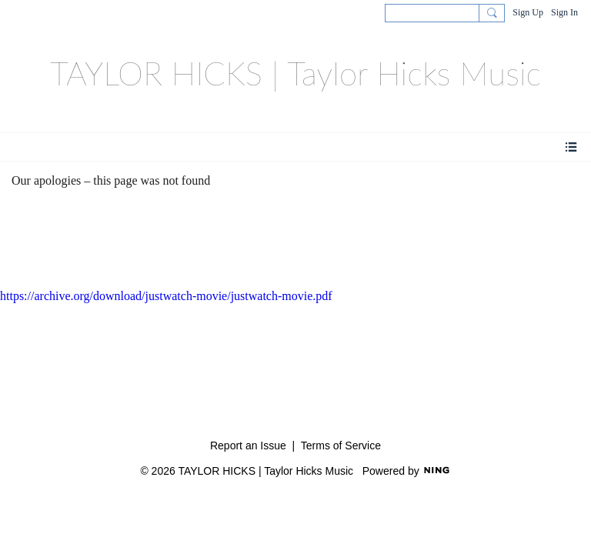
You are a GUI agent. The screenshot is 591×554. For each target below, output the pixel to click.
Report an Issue (248, 445)
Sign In (564, 12)
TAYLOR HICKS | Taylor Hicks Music (295, 73)
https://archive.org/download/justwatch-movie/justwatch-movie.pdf (166, 295)
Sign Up (528, 12)
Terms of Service (341, 445)
